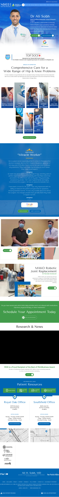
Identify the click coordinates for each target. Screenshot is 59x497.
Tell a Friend (33, 482)
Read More (6, 250)
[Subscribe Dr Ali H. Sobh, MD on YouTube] (7, 474)
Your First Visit (24, 390)
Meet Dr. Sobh (35, 35)
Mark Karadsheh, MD (35, 488)
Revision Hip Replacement (19, 130)
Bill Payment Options (37, 390)
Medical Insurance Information (53, 390)
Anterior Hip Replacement (44, 105)
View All (29, 374)
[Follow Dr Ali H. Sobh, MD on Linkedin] (3, 474)
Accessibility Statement (51, 482)
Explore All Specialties (29, 137)
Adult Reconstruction (38, 130)
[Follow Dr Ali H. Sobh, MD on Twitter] (5, 474)
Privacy (15, 482)
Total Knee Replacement (54, 104)
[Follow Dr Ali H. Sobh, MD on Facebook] (1, 474)
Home (23, 4)
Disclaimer (9, 482)
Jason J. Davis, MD (23, 488)
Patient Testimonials (50, 4)
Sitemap (20, 482)
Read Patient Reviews (9, 493)
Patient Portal (10, 390)
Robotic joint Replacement (20, 105)
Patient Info (36, 4)
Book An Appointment (52, 1)
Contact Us (56, 4)
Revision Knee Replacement (29, 130)
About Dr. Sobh (27, 4)
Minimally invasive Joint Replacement (7, 104)
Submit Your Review (35, 211)
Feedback (26, 482)
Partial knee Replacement (32, 104)
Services (32, 4)
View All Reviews (23, 211)
